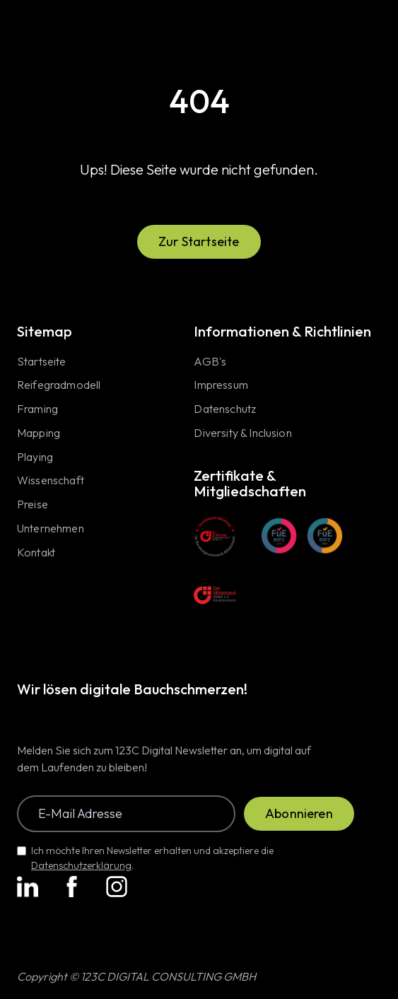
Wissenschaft (50, 480)
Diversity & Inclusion (242, 433)
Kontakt (36, 553)
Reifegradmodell (58, 385)
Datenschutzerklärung (81, 865)
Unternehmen (50, 528)
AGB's (210, 362)
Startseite (41, 362)
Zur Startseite (199, 241)
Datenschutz (225, 409)
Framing (37, 409)
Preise (32, 504)
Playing (35, 457)
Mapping (38, 433)
